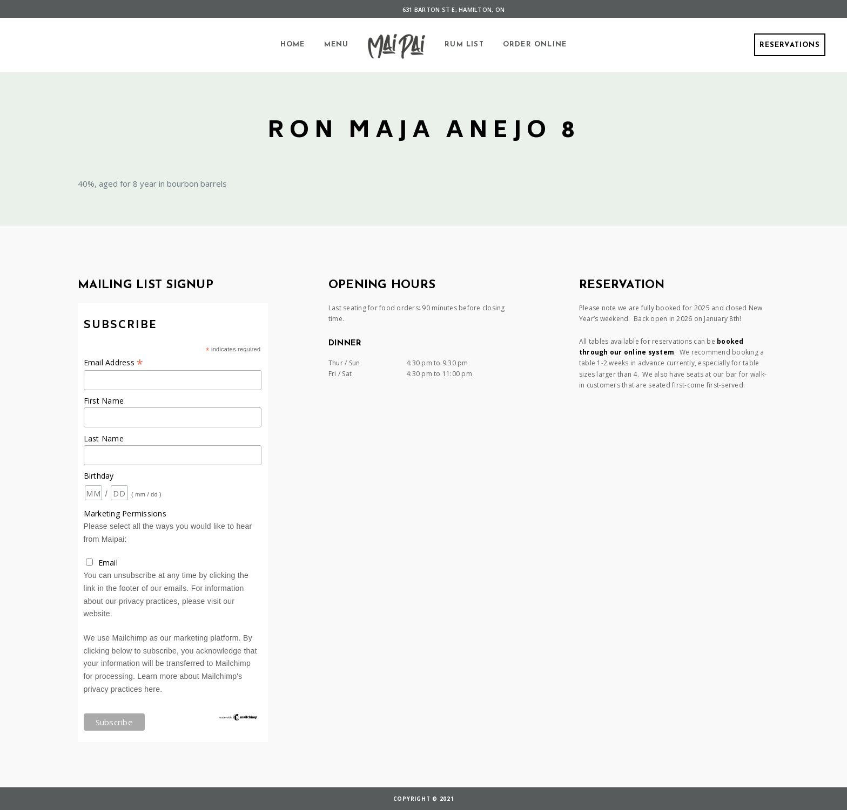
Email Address (114, 362)
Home (292, 44)
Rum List (464, 44)
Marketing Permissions (125, 513)
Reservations (789, 45)
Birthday (99, 476)
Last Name (104, 438)
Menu (336, 44)
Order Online (535, 44)
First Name (104, 401)
